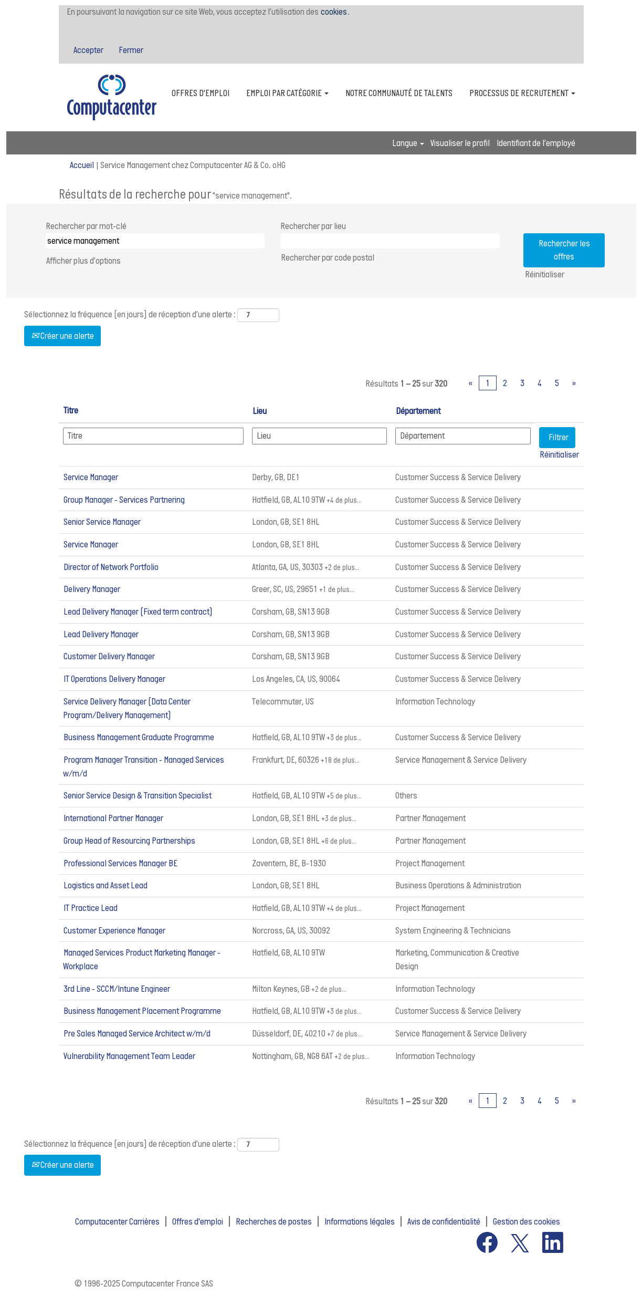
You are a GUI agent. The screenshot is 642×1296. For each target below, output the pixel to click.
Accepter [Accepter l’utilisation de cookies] (88, 50)
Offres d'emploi (197, 1221)
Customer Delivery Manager (109, 656)
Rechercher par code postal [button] (327, 257)
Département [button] (418, 411)
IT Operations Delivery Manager (114, 678)
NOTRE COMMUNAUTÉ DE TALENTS (398, 93)
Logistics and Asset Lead (106, 885)
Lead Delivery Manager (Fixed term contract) (138, 611)
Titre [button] (71, 410)
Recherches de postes (274, 1221)
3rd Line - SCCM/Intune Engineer (117, 988)
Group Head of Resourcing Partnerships (129, 840)
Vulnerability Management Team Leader (129, 1056)
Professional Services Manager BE (120, 863)
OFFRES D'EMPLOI (200, 93)
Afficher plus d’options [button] (83, 260)
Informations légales (359, 1221)
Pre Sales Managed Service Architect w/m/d (137, 1033)
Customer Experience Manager (114, 930)
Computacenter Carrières (117, 1221)
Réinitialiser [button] (544, 274)
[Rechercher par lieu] (390, 241)
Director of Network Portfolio (111, 567)
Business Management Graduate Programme (139, 737)
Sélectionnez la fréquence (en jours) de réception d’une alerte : (130, 314)
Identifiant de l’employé (536, 143)
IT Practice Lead (91, 908)
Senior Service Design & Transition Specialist (138, 795)
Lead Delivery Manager (101, 634)
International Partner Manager (113, 818)
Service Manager (91, 477)
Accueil (82, 165)
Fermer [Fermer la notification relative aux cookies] (131, 50)
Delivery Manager (92, 589)
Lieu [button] (259, 411)
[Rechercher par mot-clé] (155, 241)
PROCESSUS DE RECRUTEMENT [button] (522, 93)
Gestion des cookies (526, 1221)
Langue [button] (408, 143)
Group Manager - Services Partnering (124, 499)
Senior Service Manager (102, 521)
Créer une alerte (62, 335)
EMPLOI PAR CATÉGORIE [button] (287, 93)
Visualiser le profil (460, 143)
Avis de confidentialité (443, 1221)
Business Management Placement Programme (142, 1010)
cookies (334, 11)
